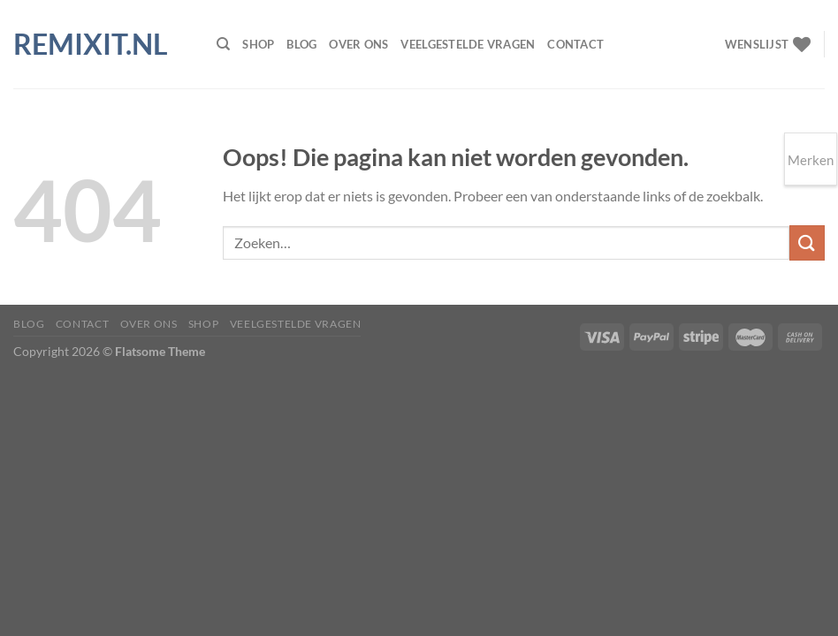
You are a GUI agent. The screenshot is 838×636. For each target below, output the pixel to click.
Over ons (358, 44)
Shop (258, 44)
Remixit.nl (90, 44)
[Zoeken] (223, 44)
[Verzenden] (807, 242)
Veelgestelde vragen (467, 44)
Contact (575, 44)
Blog (301, 44)
